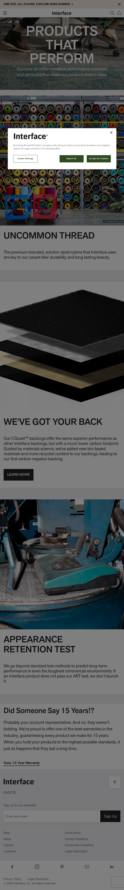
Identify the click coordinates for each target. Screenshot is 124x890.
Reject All (72, 158)
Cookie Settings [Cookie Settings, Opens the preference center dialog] (25, 158)
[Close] (111, 132)
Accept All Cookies (98, 158)
